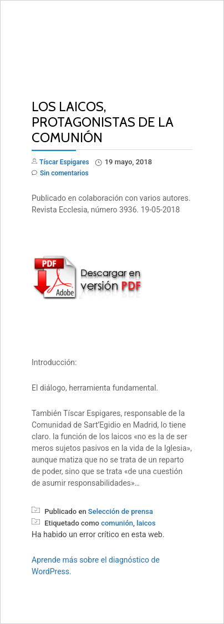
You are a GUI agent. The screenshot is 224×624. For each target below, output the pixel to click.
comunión (117, 523)
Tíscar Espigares (64, 162)
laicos (146, 523)
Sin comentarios (60, 173)
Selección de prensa (120, 511)
